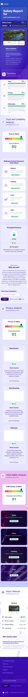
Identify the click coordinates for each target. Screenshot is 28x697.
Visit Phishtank (14, 462)
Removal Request (8, 673)
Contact (5, 670)
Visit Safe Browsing (14, 420)
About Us (5, 664)
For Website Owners (9, 661)
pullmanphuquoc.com (11, 17)
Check (5, 299)
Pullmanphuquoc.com (9, 249)
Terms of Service (8, 667)
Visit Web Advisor (14, 381)
